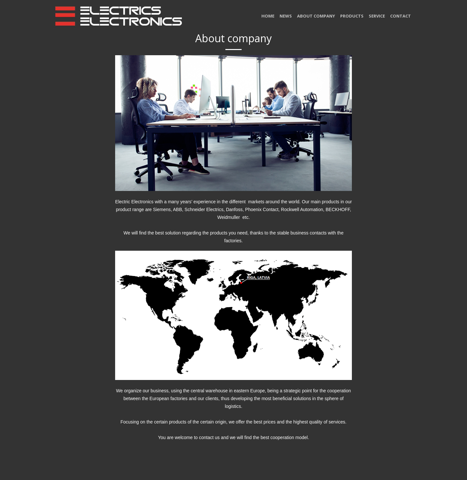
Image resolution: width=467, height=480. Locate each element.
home (267, 16)
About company (316, 16)
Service (377, 16)
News (286, 16)
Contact (400, 16)
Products (352, 16)
